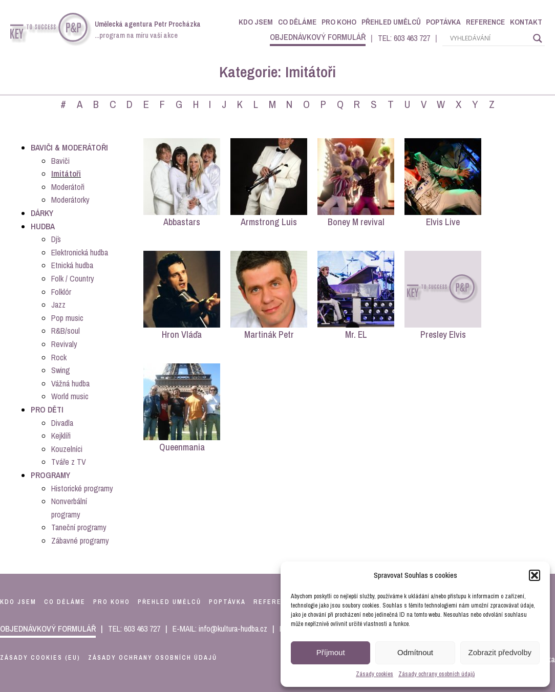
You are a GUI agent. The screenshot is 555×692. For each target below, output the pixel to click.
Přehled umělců (391, 21)
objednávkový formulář (318, 36)
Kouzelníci (66, 449)
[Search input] (489, 38)
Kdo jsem (256, 21)
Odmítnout (415, 652)
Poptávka (443, 21)
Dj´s (56, 239)
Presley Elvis (443, 334)
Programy (50, 475)
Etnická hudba (72, 265)
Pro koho (339, 21)
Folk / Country (72, 278)
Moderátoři (67, 186)
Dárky (42, 213)
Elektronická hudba (79, 252)
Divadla (62, 422)
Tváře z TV (68, 461)
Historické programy (82, 488)
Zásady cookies (374, 674)
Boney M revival (356, 221)
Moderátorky (70, 199)
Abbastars (181, 221)
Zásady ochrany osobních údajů (436, 674)
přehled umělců (169, 602)
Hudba (43, 226)
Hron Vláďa (182, 334)
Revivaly (64, 344)
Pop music (67, 317)
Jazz (58, 304)
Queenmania (182, 447)
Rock (59, 357)
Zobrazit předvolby (499, 652)
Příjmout (330, 652)
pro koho (111, 602)
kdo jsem (18, 602)
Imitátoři (66, 173)
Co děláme (297, 21)
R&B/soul (65, 330)
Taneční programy (78, 527)
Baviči (60, 160)
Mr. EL (356, 334)
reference (274, 602)
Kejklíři (61, 435)
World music (70, 396)
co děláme (65, 602)
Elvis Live (443, 221)
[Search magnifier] (537, 38)
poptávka (227, 602)
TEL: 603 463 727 (404, 38)
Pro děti (47, 409)
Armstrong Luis (269, 221)
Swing (60, 370)
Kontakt (526, 21)
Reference (485, 21)
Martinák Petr (269, 334)
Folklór (61, 291)
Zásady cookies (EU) (40, 658)
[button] (534, 575)
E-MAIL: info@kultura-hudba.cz (220, 628)
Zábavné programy (80, 540)
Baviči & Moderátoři (69, 147)
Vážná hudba (70, 383)
